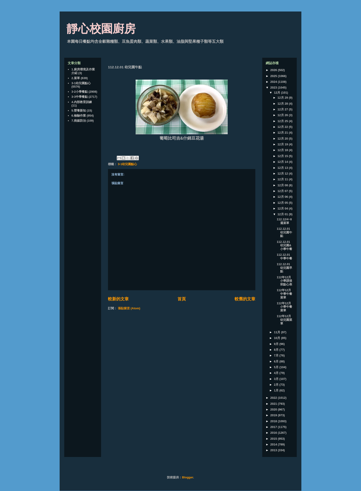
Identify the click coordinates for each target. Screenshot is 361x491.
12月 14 (283, 162)
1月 (276, 390)
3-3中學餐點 (79, 96)
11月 (277, 332)
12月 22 (283, 127)
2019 (274, 415)
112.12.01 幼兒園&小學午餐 (284, 245)
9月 (276, 344)
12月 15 (283, 156)
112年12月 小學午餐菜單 (284, 306)
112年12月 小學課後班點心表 (284, 281)
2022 (274, 397)
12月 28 (283, 103)
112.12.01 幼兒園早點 (284, 267)
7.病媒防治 (78, 120)
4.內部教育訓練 (81, 102)
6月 (276, 361)
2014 (274, 444)
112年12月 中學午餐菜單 (284, 293)
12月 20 (283, 138)
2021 (274, 403)
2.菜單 (75, 78)
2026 (274, 70)
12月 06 (283, 196)
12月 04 (283, 208)
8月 (276, 349)
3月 (276, 379)
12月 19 (283, 144)
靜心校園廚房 (101, 28)
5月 (276, 367)
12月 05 (283, 202)
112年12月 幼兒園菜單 (284, 319)
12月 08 (283, 185)
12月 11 (283, 179)
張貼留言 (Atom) (129, 308)
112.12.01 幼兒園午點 (284, 232)
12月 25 (283, 121)
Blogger (187, 477)
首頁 (182, 299)
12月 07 (283, 191)
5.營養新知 (78, 110)
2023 (274, 87)
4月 (276, 373)
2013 (274, 450)
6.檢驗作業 (78, 115)
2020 (274, 409)
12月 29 (283, 97)
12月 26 (283, 115)
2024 (274, 81)
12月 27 (283, 109)
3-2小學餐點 (79, 91)
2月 (276, 384)
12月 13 (283, 167)
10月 (277, 338)
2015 (274, 438)
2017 (274, 427)
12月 (277, 92)
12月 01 (283, 214)
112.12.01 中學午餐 (284, 256)
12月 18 (283, 150)
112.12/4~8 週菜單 (284, 221)
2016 (274, 432)
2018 (274, 421)
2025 (274, 76)
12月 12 (283, 173)
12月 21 (283, 132)
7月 (276, 355)
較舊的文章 (245, 299)
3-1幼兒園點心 (127, 164)
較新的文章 (118, 299)
